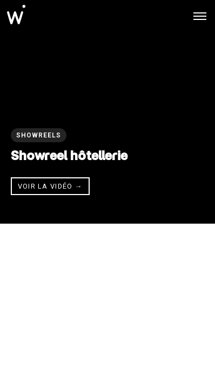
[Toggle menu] (200, 16)
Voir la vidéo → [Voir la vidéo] (50, 186)
